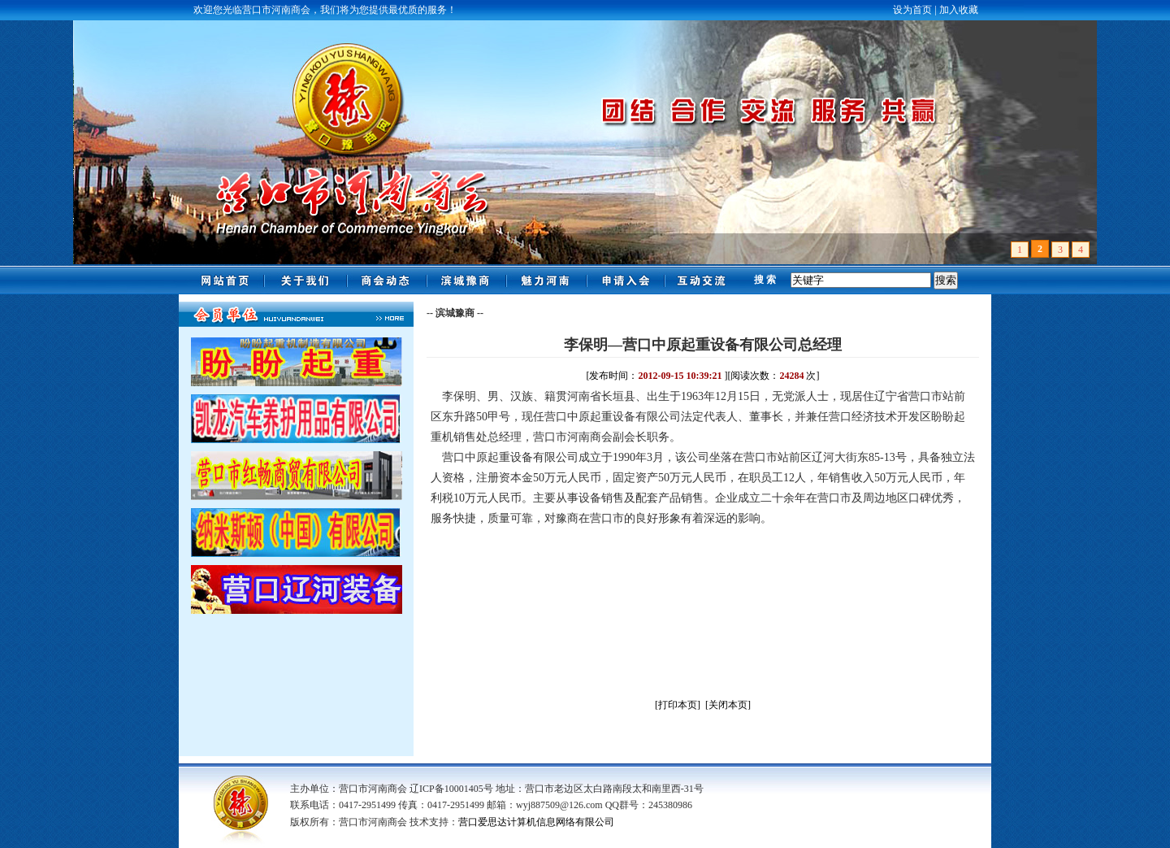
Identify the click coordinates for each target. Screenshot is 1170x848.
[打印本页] (677, 705)
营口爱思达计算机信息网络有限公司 (536, 822)
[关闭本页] (728, 705)
